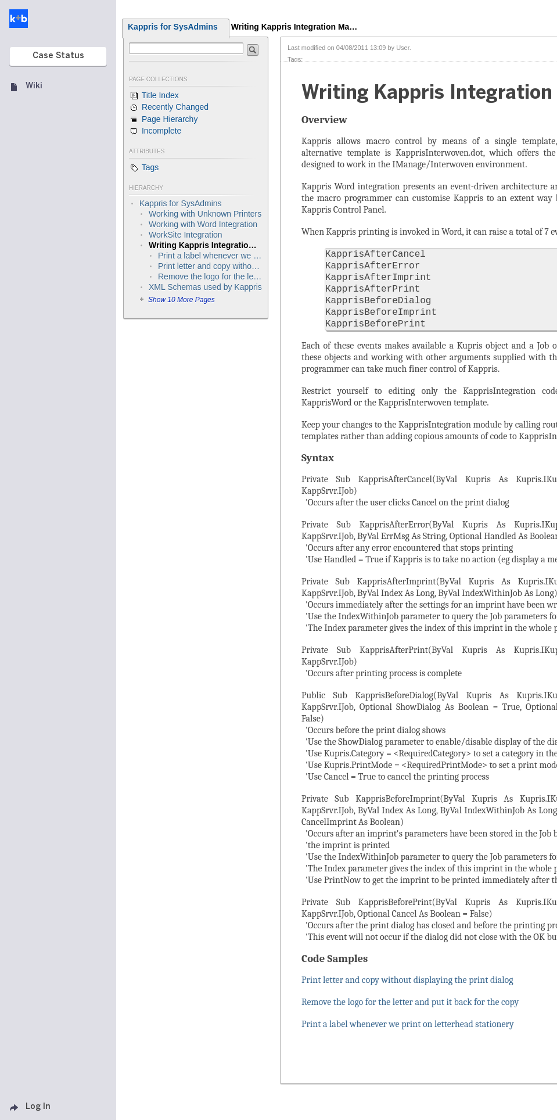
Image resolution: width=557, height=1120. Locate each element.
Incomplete (155, 131)
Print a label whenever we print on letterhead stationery (407, 1024)
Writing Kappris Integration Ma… (294, 26)
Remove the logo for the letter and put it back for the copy (410, 1002)
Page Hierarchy (163, 119)
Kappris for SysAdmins (173, 26)
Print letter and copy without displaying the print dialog (407, 980)
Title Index (154, 96)
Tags (144, 168)
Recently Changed (169, 107)
